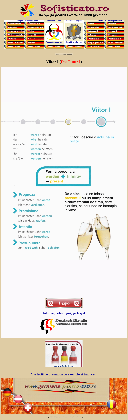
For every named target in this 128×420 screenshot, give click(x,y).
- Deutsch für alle (31, 21)
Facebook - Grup (54, 21)
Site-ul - (101, 21)
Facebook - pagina (74, 21)
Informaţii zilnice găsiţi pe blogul (64, 313)
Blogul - (20, 21)
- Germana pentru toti (113, 21)
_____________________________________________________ (64, 370)
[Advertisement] (64, 84)
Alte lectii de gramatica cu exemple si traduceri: (64, 374)
